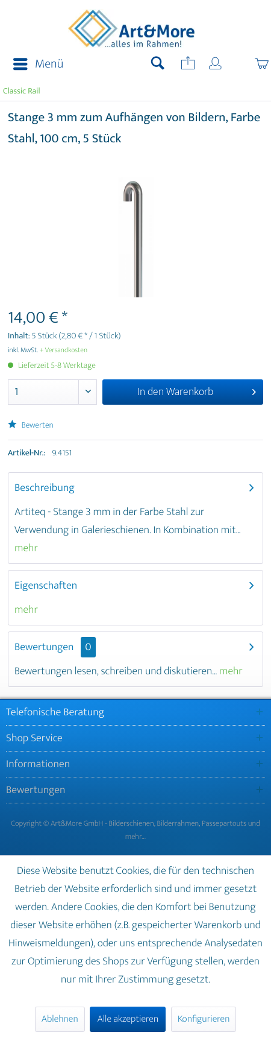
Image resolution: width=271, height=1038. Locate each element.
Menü (38, 64)
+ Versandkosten (64, 350)
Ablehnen (60, 1019)
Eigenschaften (45, 586)
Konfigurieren (203, 1019)
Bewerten (31, 425)
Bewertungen (44, 647)
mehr (26, 548)
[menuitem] (34, 64)
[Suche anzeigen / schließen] (158, 64)
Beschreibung (44, 488)
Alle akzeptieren (127, 1019)
